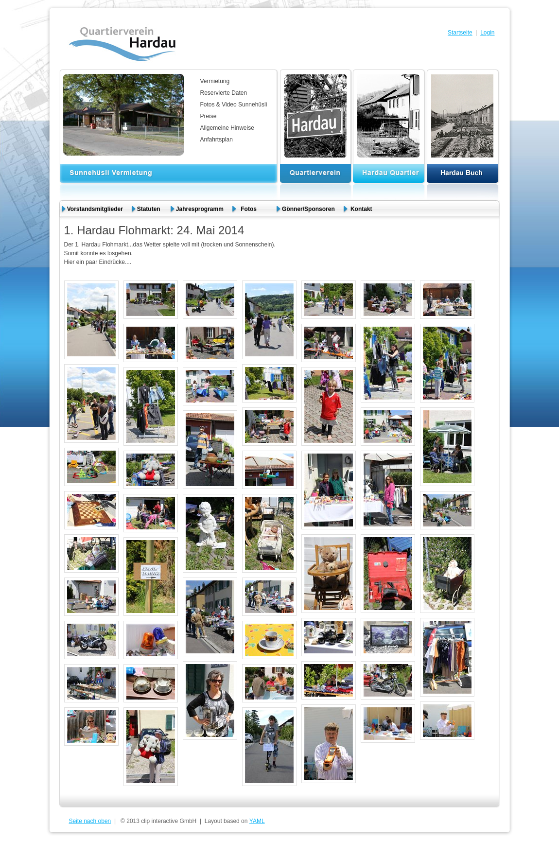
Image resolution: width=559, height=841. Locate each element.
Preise (208, 116)
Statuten (149, 209)
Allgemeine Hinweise (227, 127)
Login (487, 32)
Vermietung (215, 81)
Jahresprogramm (200, 209)
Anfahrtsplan (216, 139)
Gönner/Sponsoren (308, 209)
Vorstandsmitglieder (95, 209)
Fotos (253, 209)
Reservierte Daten (223, 92)
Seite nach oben (90, 821)
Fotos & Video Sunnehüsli (233, 104)
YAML (257, 821)
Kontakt (361, 209)
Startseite (460, 32)
